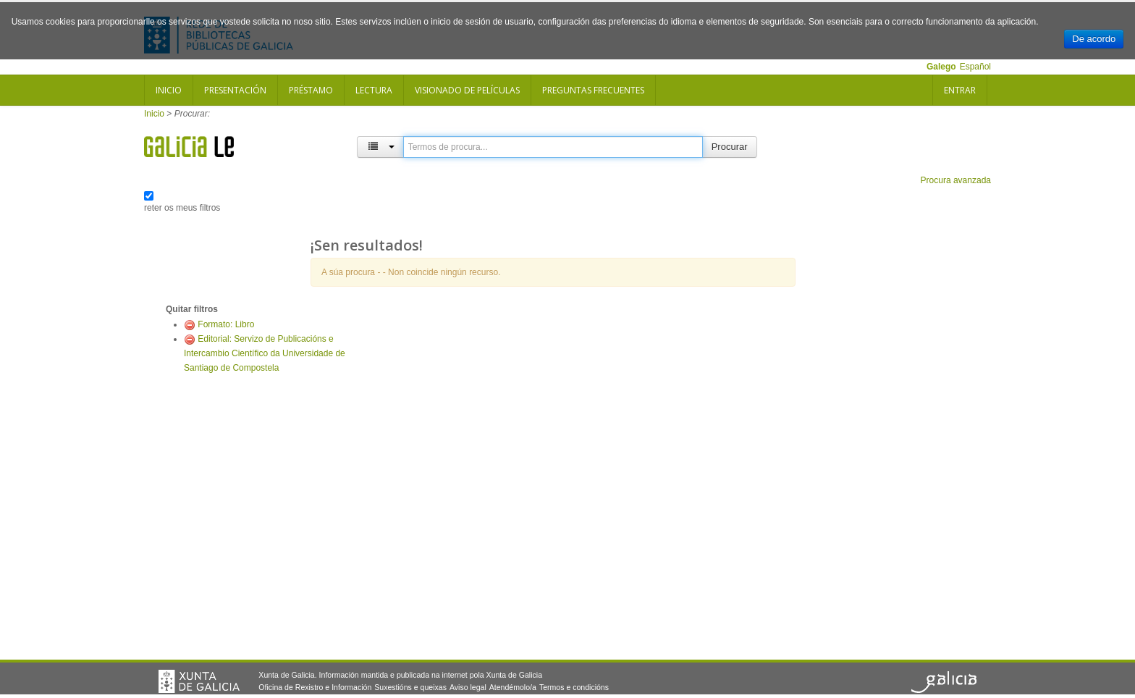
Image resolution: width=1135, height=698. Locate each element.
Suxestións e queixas (410, 687)
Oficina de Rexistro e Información (314, 687)
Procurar (730, 146)
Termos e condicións (574, 687)
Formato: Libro (226, 324)
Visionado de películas (467, 90)
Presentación (235, 90)
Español (975, 67)
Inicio (169, 90)
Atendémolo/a (512, 687)
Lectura (373, 90)
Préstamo (311, 90)
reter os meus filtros (182, 208)
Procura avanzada (956, 180)
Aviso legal (468, 687)
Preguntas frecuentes (593, 90)
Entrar (960, 90)
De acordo (1093, 38)
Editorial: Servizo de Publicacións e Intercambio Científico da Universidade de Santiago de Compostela (264, 353)
